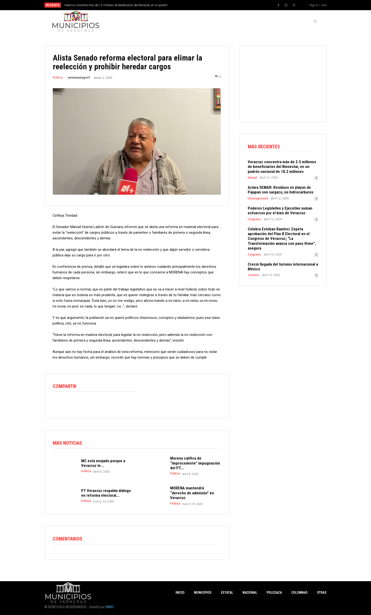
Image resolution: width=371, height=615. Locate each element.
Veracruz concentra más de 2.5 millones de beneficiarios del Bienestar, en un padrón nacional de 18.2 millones (282, 166)
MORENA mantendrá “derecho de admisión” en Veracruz (192, 493)
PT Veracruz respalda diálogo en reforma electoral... (106, 493)
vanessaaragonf (79, 77)
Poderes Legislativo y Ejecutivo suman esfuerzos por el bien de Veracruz (280, 210)
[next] (201, 5)
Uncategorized (258, 198)
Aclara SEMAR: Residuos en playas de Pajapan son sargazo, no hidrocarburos (280, 189)
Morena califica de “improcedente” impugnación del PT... (195, 463)
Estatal (252, 177)
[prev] (194, 5)
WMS (110, 607)
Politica (58, 77)
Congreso (254, 219)
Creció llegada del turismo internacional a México (283, 266)
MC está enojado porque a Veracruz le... (103, 463)
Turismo (253, 275)
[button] (315, 21)
